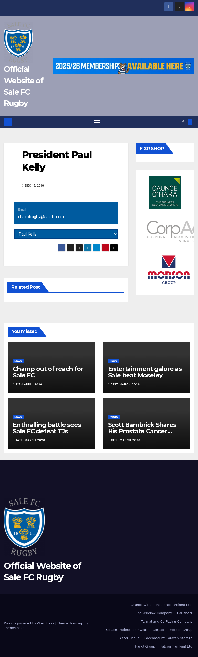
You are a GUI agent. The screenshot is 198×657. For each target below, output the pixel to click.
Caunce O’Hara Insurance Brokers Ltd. (161, 605)
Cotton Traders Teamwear (127, 630)
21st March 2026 (125, 384)
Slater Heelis (129, 638)
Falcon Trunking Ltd (176, 646)
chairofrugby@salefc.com (41, 216)
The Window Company (154, 613)
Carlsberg (184, 613)
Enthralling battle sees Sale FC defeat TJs (47, 428)
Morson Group (180, 630)
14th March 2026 (30, 440)
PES (110, 638)
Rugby (114, 416)
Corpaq (158, 630)
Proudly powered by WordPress (29, 623)
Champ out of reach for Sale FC (48, 372)
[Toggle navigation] (97, 122)
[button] (183, 122)
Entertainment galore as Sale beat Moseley (145, 372)
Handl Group (145, 646)
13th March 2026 (125, 440)
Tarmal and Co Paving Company (166, 621)
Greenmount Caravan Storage (168, 638)
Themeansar (14, 628)
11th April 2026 (29, 384)
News (18, 360)
